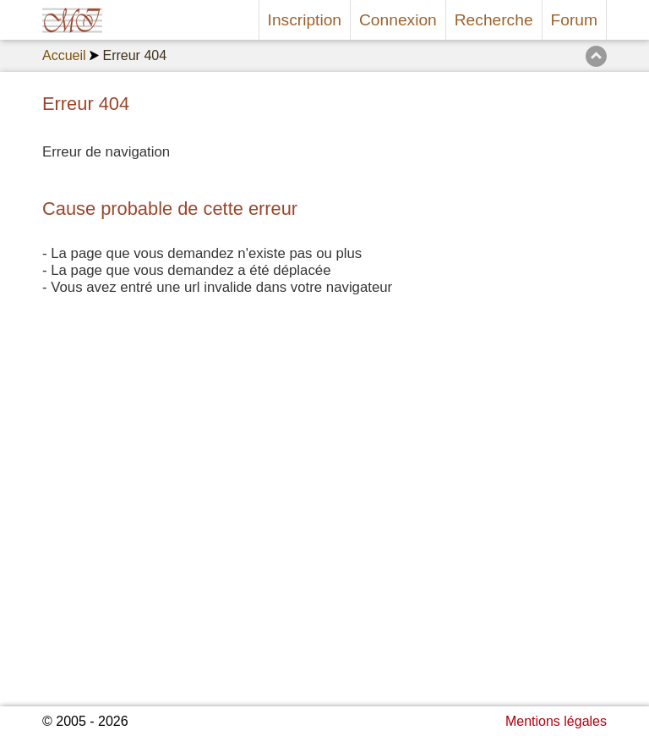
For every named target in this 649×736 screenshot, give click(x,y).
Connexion (398, 20)
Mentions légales (556, 721)
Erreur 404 (134, 55)
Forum (574, 20)
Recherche (494, 20)
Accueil (64, 55)
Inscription (304, 20)
